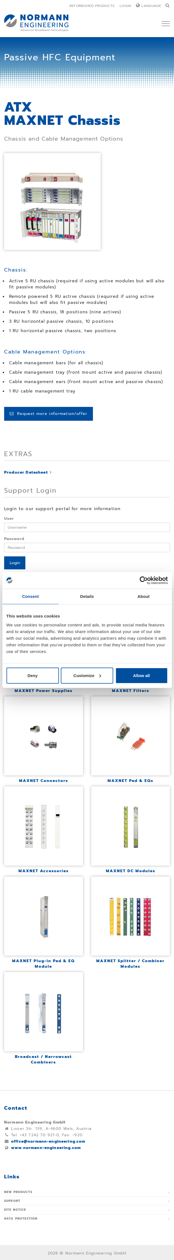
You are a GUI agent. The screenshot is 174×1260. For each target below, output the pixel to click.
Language (151, 5)
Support (12, 1201)
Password (14, 538)
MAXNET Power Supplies (44, 691)
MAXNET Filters (130, 691)
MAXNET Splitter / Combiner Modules (130, 963)
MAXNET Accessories (43, 871)
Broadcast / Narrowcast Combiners (43, 1059)
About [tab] (144, 596)
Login (125, 5)
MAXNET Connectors (43, 781)
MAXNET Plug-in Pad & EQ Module (43, 963)
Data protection (21, 1218)
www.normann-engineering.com (46, 1148)
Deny (33, 675)
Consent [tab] (30, 596)
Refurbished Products (92, 5)
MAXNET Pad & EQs (130, 781)
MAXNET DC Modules (130, 871)
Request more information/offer (48, 414)
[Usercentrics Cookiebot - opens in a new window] (143, 580)
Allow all (141, 675)
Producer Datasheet (26, 472)
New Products (18, 1192)
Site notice (15, 1209)
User (9, 518)
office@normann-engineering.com (48, 1141)
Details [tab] (87, 596)
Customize (87, 675)
